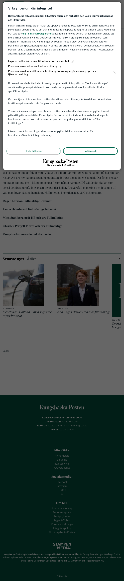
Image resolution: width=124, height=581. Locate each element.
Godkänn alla (90, 151)
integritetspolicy (42, 135)
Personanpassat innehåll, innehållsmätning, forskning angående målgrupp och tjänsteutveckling (62, 72)
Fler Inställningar (33, 151)
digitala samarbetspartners (37, 33)
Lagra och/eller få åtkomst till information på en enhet (41, 61)
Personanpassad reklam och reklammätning (35, 66)
